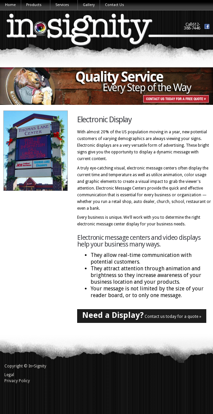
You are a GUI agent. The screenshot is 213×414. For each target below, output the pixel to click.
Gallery (89, 5)
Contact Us (114, 5)
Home (10, 5)
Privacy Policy (17, 380)
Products (34, 5)
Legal (9, 374)
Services (62, 5)
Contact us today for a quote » (141, 315)
